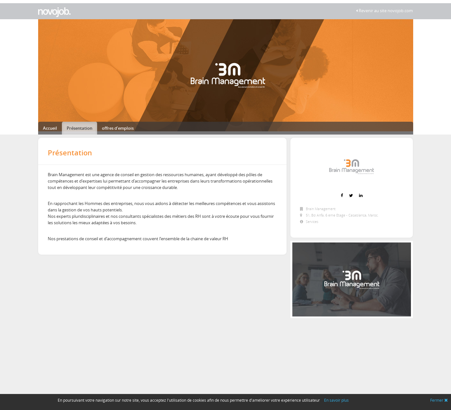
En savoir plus (336, 400)
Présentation (79, 128)
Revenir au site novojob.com (384, 10)
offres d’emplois (118, 128)
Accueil (50, 128)
